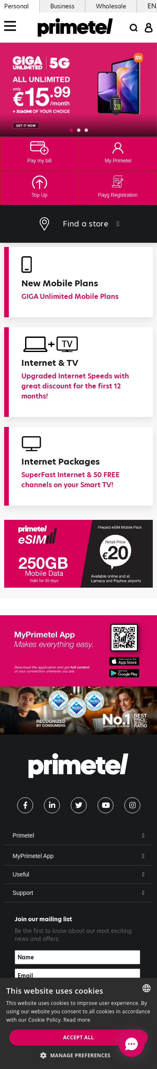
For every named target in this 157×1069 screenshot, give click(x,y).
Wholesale (111, 6)
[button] (71, 130)
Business (62, 6)
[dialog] (78, 1023)
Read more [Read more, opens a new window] (77, 1019)
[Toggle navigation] (12, 27)
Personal (16, 6)
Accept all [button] (78, 1037)
